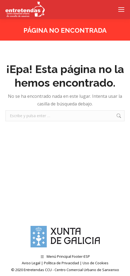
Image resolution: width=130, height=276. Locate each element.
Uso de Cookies (95, 262)
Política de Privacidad (61, 262)
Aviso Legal (31, 262)
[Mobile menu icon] (121, 9)
